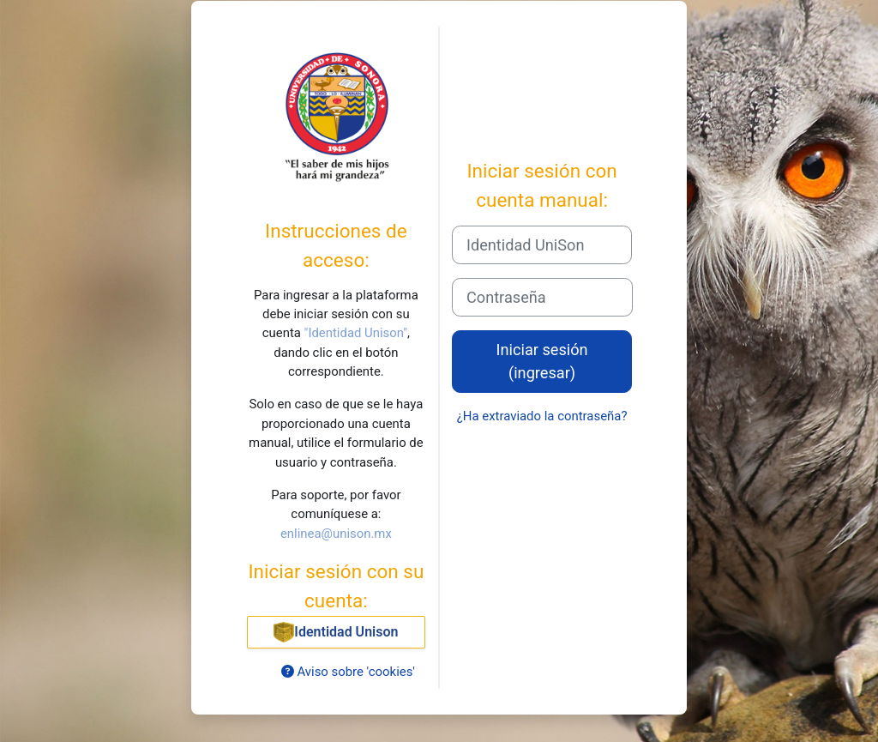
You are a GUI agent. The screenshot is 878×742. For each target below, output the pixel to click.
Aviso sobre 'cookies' (348, 671)
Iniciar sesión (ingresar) (542, 361)
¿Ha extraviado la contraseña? (542, 416)
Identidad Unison (336, 632)
